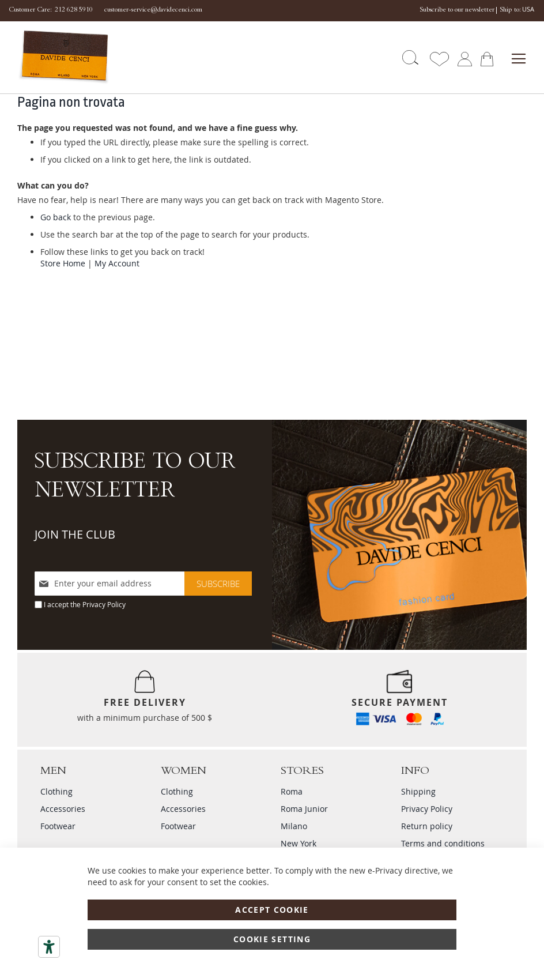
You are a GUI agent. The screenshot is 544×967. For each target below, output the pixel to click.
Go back (55, 217)
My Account (117, 263)
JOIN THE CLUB (75, 534)
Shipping (418, 791)
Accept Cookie (272, 909)
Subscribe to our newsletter (457, 10)
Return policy (426, 826)
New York (298, 843)
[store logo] (59, 57)
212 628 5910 (74, 10)
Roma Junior (304, 808)
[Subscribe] (218, 583)
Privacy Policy (104, 604)
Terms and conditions (443, 843)
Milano (294, 826)
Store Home (62, 263)
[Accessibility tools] (49, 947)
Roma (292, 791)
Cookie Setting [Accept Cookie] (272, 939)
